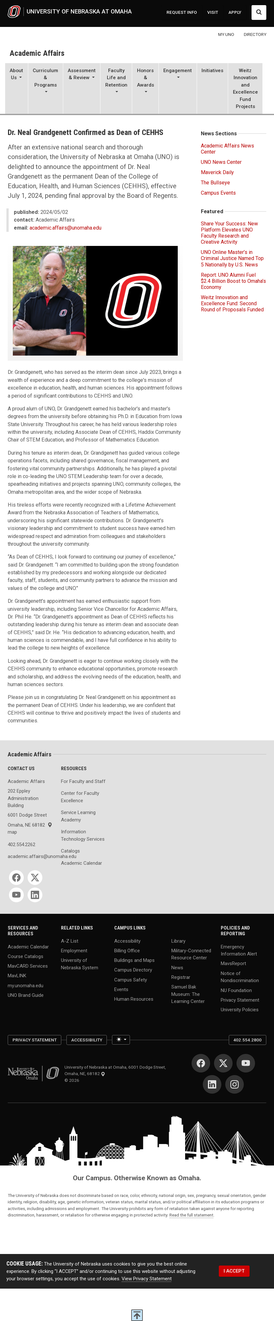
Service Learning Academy (78, 816)
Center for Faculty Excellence (80, 797)
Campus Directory (133, 970)
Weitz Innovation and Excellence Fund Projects (245, 89)
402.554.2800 (247, 1039)
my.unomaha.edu (25, 985)
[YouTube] (16, 895)
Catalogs (70, 851)
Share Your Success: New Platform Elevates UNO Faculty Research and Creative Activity (229, 233)
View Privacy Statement (147, 1279)
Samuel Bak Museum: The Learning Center (188, 994)
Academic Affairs (37, 53)
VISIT (212, 12)
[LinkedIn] (35, 895)
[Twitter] (35, 877)
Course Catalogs (25, 956)
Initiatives (212, 70)
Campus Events (218, 193)
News (177, 967)
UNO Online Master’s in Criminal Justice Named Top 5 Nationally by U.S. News (232, 258)
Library (178, 941)
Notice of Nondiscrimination (240, 976)
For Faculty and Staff (83, 781)
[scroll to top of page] (137, 1315)
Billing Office (127, 950)
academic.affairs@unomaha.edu (65, 228)
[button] (16, 89)
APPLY (234, 12)
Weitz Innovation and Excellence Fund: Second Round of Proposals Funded (232, 303)
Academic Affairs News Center (227, 149)
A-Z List (69, 941)
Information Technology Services (83, 835)
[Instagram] (234, 1084)
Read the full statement (191, 1214)
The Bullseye (215, 183)
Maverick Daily (217, 172)
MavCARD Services (28, 966)
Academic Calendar (81, 863)
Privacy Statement (240, 1000)
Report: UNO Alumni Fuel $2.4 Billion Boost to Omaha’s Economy (233, 281)
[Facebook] (16, 877)
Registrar (180, 977)
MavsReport (233, 963)
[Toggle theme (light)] (121, 1040)
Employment (74, 950)
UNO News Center (221, 162)
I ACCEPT (234, 1271)
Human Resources (133, 999)
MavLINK (17, 976)
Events (121, 989)
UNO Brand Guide (26, 995)
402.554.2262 (21, 844)
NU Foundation (236, 990)
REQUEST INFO (182, 12)
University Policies (240, 1010)
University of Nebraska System (79, 964)
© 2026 (72, 1080)
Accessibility (127, 941)
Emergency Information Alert (239, 950)
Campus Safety (130, 979)
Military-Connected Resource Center (191, 954)
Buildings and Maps (134, 960)
